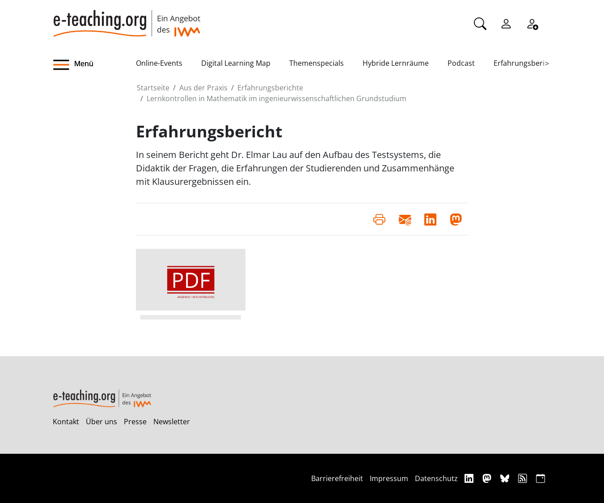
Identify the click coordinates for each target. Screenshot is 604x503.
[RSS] (523, 478)
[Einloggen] (506, 23)
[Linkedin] (470, 478)
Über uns (101, 421)
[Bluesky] (505, 478)
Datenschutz (436, 478)
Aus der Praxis (203, 88)
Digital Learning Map (235, 63)
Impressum (389, 478)
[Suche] (480, 23)
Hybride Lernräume (396, 63)
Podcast (461, 63)
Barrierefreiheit (337, 478)
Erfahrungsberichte (526, 63)
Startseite (153, 88)
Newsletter (171, 421)
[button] (94, 65)
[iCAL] (540, 478)
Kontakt (66, 421)
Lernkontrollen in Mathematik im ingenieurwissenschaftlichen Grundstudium (276, 98)
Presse (135, 421)
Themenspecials (316, 63)
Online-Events (159, 63)
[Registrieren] (532, 23)
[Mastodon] (488, 478)
